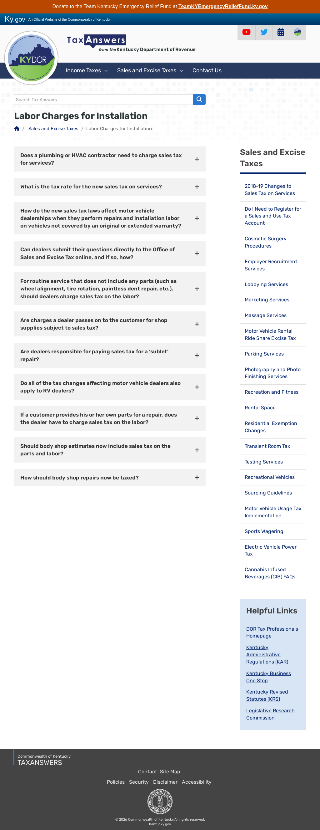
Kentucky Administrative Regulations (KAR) (267, 654)
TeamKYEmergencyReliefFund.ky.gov (223, 6)
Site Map (170, 772)
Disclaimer (165, 782)
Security (139, 782)
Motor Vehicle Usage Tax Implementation (273, 512)
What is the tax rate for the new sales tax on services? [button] (91, 186)
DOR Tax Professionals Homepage (272, 632)
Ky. (15, 19)
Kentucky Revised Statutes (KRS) (267, 695)
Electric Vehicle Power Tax (271, 550)
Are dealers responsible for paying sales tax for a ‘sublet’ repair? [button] (94, 355)
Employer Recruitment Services (271, 265)
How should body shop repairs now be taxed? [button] (79, 477)
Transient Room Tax (267, 446)
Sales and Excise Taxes (150, 70)
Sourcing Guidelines (268, 493)
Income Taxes (87, 70)
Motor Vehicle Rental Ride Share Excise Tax (270, 334)
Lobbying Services (266, 284)
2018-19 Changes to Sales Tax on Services (270, 189)
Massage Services (266, 315)
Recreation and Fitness (271, 392)
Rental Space (260, 408)
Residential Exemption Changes (271, 426)
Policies (116, 782)
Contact (147, 772)
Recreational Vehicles (270, 477)
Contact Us (207, 70)
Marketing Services (267, 300)
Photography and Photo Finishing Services (273, 373)
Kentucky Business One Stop (268, 677)
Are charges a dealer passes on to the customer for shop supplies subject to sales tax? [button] (94, 324)
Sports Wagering (264, 531)
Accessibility (197, 782)
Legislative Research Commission (270, 714)
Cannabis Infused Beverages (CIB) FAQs (270, 573)
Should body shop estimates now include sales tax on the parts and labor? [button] (95, 450)
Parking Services (264, 354)
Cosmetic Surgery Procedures (266, 242)
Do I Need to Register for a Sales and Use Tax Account (273, 216)
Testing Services (264, 462)
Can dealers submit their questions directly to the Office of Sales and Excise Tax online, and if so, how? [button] (97, 253)
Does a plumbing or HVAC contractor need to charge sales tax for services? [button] (101, 159)
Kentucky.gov (160, 824)
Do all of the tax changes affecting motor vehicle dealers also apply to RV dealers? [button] (100, 387)
